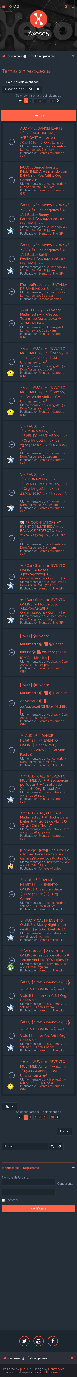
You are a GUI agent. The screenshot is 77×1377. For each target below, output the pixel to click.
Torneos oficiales (49, 299)
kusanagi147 (55, 327)
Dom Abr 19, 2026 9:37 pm (38, 547)
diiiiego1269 (55, 366)
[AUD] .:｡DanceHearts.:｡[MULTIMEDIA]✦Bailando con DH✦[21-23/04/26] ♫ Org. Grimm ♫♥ (43, 173)
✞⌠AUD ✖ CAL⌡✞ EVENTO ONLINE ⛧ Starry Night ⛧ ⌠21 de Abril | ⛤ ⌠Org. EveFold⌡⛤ (43, 924)
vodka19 (52, 661)
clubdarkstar (55, 582)
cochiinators (55, 544)
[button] (20, 101)
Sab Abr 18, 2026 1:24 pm (44, 863)
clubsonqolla (56, 227)
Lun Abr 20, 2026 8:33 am (37, 230)
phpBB (24, 1369)
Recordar (12, 1200)
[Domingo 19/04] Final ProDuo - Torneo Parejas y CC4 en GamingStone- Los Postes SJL (45, 854)
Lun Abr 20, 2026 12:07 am (38, 330)
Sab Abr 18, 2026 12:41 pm (37, 906)
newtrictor (54, 862)
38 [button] (52, 100)
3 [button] (35, 100)
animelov (53, 792)
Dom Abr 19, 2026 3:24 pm (44, 663)
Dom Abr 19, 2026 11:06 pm (38, 369)
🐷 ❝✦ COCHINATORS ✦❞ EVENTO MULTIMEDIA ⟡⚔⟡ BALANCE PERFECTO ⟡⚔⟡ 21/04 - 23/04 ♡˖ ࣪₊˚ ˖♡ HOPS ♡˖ (43, 531)
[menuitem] (14, 6)
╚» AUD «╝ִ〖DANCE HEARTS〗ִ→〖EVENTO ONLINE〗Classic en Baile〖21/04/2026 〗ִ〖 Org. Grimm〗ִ (41, 889)
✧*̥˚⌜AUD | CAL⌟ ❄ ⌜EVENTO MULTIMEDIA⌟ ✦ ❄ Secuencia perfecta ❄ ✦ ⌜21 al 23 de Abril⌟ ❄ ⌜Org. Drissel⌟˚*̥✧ (44, 782)
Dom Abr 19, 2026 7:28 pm (38, 585)
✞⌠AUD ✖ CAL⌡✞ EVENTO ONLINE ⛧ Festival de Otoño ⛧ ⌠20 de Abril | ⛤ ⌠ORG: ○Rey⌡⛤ (44, 955)
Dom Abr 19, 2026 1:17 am (44, 794)
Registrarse (31, 1168)
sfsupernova (55, 1003)
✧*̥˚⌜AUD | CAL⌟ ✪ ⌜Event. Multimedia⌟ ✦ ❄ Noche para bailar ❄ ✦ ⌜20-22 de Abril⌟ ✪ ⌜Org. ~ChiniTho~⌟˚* (44, 819)
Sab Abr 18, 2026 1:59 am (44, 965)
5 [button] (44, 100)
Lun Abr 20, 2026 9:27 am (37, 187)
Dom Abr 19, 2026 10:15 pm (38, 456)
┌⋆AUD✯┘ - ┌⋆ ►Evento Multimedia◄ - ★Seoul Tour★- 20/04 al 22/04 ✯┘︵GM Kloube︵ (41, 316)
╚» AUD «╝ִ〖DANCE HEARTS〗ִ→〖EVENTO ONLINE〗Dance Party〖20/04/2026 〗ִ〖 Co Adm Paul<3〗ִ (42, 745)
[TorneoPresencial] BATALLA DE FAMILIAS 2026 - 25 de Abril (44, 287)
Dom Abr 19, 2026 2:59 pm (44, 716)
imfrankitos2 (55, 292)
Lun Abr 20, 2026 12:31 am (37, 295)
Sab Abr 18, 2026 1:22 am (37, 1007)
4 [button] (40, 100)
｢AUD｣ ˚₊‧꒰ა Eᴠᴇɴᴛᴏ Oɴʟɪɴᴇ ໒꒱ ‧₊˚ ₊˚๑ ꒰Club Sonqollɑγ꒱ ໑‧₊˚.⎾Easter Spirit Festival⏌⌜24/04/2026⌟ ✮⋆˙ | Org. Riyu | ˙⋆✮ (45, 254)
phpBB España (48, 1372)
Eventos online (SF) (51, 233)
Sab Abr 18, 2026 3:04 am (44, 935)
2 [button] (30, 100)
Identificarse (10, 1168)
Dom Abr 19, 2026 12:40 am (44, 831)
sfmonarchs (55, 453)
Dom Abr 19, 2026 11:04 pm (38, 408)
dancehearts (55, 146)
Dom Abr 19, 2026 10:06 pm (39, 504)
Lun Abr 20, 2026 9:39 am (37, 149)
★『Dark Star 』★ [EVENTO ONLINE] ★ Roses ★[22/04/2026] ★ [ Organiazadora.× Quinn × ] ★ (43, 571)
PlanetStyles (56, 1369)
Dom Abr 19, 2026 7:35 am (37, 762)
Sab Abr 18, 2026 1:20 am (37, 1047)
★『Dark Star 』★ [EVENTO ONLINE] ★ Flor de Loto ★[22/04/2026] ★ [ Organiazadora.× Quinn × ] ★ (43, 606)
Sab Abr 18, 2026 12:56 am (37, 1082)
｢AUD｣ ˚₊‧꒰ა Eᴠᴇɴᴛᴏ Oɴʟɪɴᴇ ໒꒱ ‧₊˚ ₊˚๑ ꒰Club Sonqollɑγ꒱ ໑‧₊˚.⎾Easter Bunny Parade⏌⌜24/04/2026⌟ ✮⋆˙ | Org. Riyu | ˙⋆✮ (45, 214)
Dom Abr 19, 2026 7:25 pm (38, 619)
